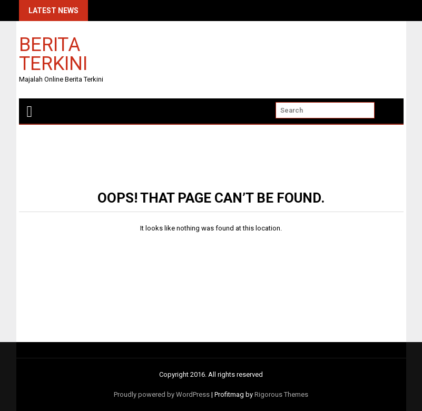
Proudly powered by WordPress (162, 394)
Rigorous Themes (281, 394)
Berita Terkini (53, 53)
